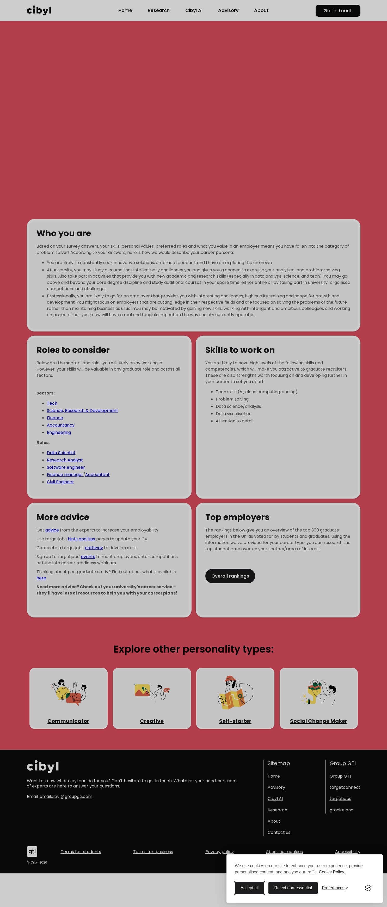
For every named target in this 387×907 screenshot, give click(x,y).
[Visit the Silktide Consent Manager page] (368, 888)
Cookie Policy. (332, 872)
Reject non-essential (293, 888)
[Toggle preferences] (335, 888)
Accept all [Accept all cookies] (250, 888)
